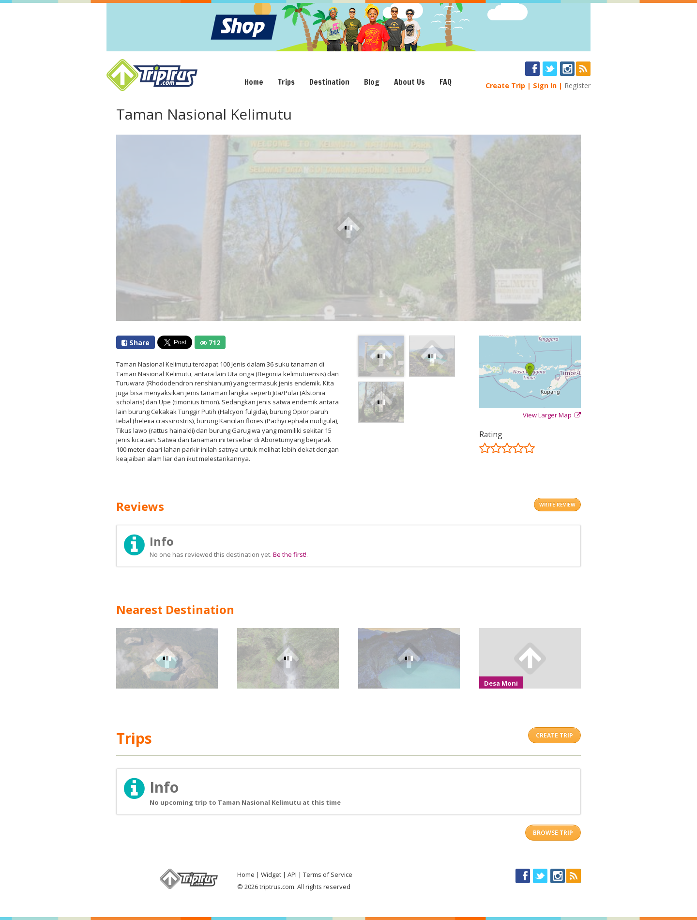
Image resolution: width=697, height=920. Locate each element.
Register (577, 85)
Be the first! (289, 554)
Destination (329, 82)
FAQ (445, 82)
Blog (371, 82)
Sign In (545, 85)
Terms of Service (327, 874)
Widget (271, 874)
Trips (286, 82)
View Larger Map (552, 415)
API (292, 874)
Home (253, 82)
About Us (409, 82)
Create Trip (505, 85)
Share (135, 342)
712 (210, 342)
